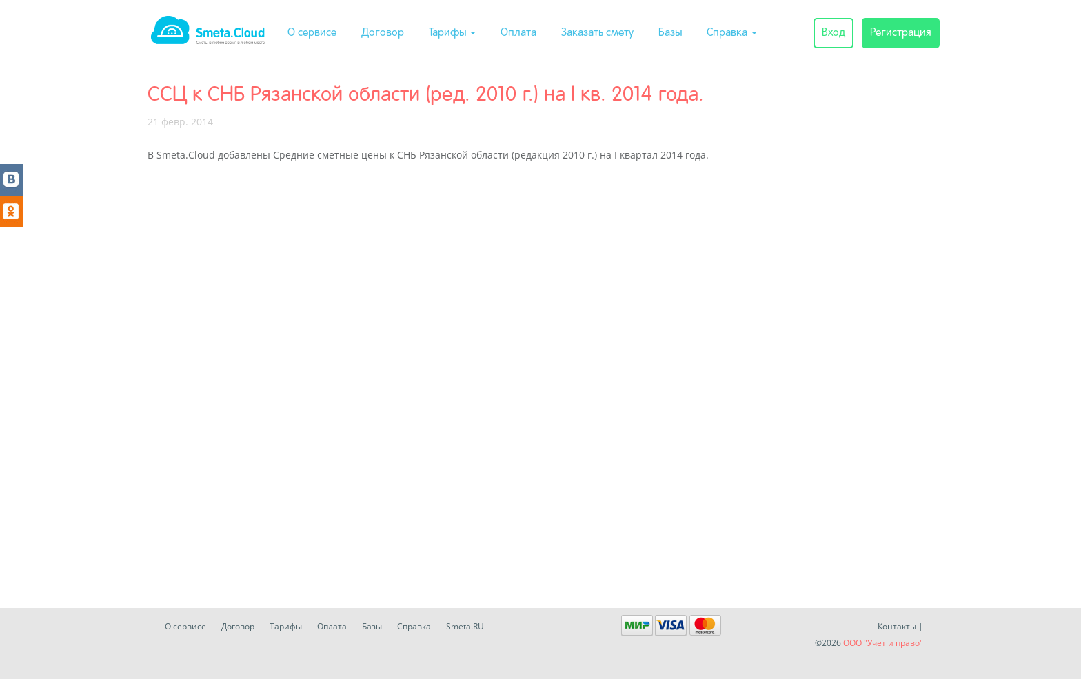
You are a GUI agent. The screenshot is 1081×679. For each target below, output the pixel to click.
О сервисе (311, 33)
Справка (732, 33)
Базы (670, 33)
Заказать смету (597, 33)
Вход (833, 33)
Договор (382, 33)
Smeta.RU (465, 626)
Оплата (518, 33)
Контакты (897, 626)
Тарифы (452, 33)
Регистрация (900, 33)
